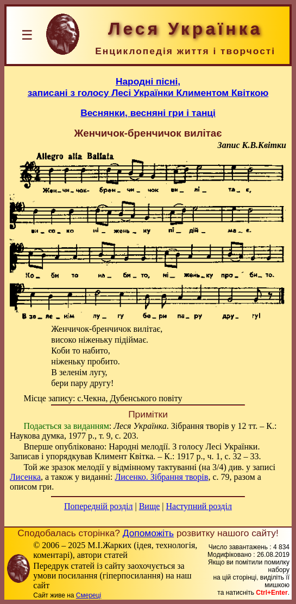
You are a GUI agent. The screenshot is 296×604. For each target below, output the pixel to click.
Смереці (88, 595)
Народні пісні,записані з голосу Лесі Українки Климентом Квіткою (148, 87)
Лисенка (25, 476)
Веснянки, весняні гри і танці (148, 112)
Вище (149, 506)
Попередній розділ (98, 506)
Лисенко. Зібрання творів (161, 476)
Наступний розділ (199, 506)
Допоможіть (148, 533)
